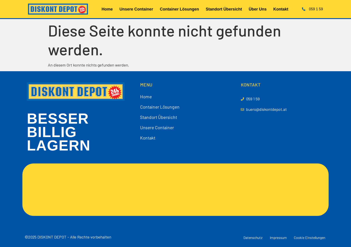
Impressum (278, 237)
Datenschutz (253, 237)
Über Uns (258, 9)
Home (107, 9)
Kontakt (280, 9)
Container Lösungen (179, 9)
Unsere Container (136, 9)
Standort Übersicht (224, 9)
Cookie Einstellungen (309, 237)
